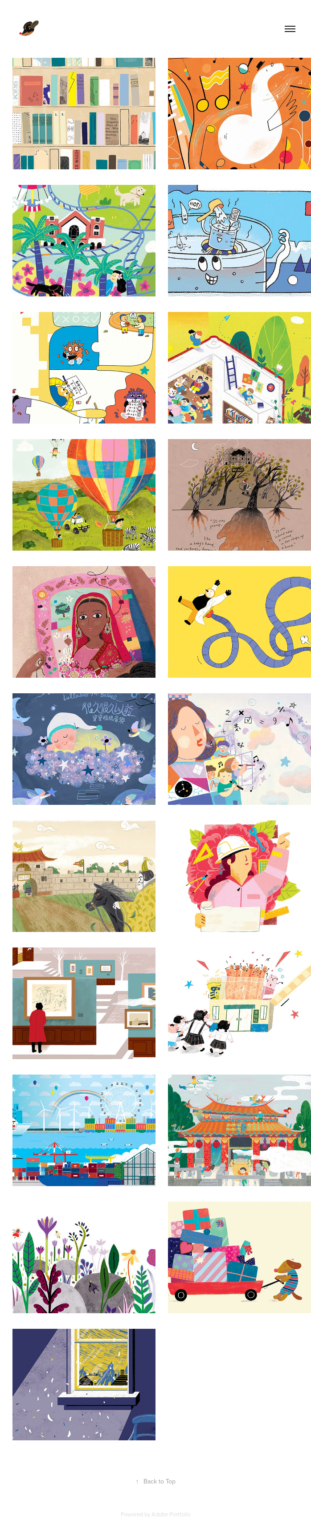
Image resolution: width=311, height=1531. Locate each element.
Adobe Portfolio (170, 1514)
